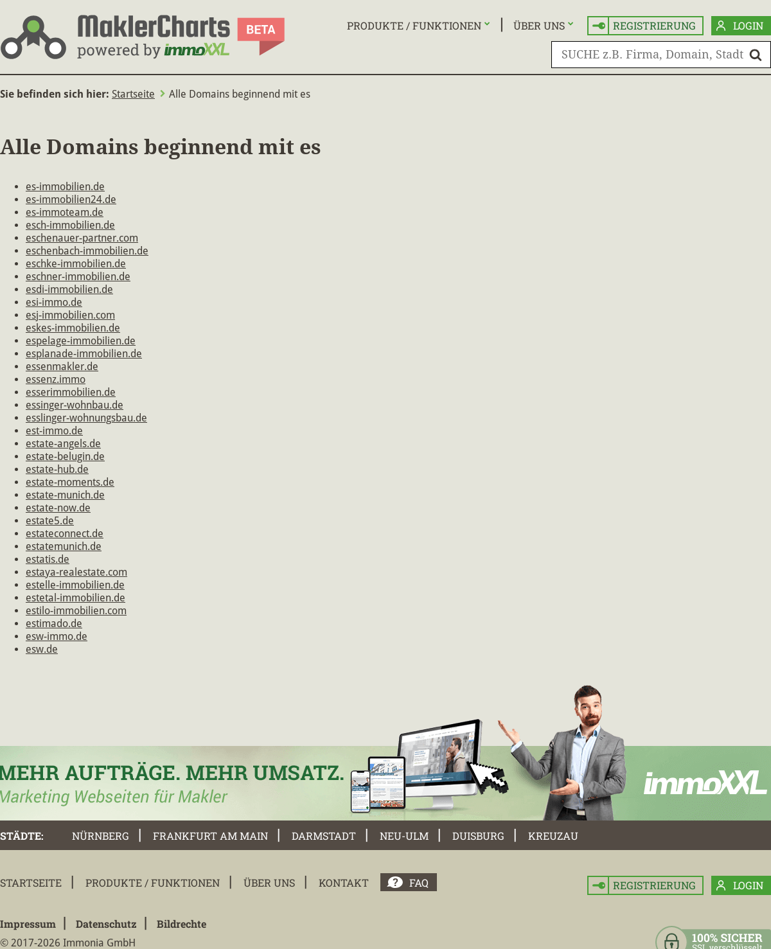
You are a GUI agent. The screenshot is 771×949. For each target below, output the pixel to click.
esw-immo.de (56, 636)
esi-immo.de (54, 302)
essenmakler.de (62, 366)
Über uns (539, 25)
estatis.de (47, 559)
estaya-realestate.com (76, 572)
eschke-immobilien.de (76, 264)
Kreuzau (553, 835)
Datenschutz (106, 923)
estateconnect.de (64, 534)
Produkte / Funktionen (414, 25)
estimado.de (54, 623)
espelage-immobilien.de (81, 341)
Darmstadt (324, 835)
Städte (20, 835)
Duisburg (478, 835)
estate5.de (50, 521)
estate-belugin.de (65, 456)
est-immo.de (54, 431)
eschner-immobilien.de (78, 277)
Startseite (133, 94)
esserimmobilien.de (71, 392)
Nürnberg (100, 835)
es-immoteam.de (64, 212)
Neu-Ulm (404, 835)
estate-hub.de (57, 469)
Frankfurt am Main (210, 835)
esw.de (42, 649)
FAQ (419, 882)
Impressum (28, 923)
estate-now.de (58, 508)
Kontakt (344, 882)
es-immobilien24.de (71, 199)
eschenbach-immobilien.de (87, 251)
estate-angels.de (63, 444)
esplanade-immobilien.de (84, 354)
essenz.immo (55, 379)
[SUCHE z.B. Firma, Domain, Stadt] (661, 54)
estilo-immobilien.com (76, 611)
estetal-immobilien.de (75, 598)
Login (739, 26)
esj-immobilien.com (70, 315)
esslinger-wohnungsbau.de (86, 418)
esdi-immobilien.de (69, 289)
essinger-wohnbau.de (74, 405)
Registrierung (644, 26)
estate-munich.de (65, 495)
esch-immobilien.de (70, 225)
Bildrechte (181, 923)
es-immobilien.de (65, 187)
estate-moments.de (70, 482)
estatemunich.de (64, 546)
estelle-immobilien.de (75, 585)
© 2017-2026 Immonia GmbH (68, 943)
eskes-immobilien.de (73, 328)
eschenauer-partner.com (82, 238)
